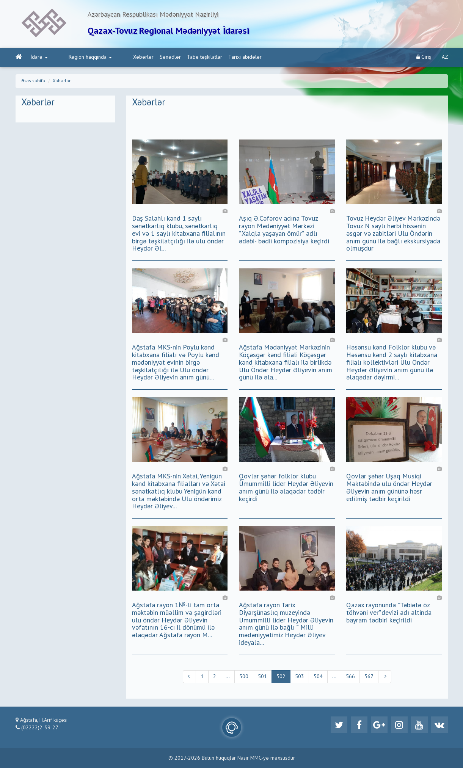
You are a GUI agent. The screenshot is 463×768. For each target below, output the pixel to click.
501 (262, 676)
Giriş (423, 57)
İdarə (39, 57)
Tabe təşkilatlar (174, 57)
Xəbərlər (113, 57)
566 (350, 676)
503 (299, 676)
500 (243, 676)
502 (281, 676)
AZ (445, 57)
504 (318, 676)
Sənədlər (140, 57)
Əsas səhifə (33, 81)
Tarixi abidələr (215, 57)
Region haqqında (75, 57)
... (228, 676)
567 (369, 676)
